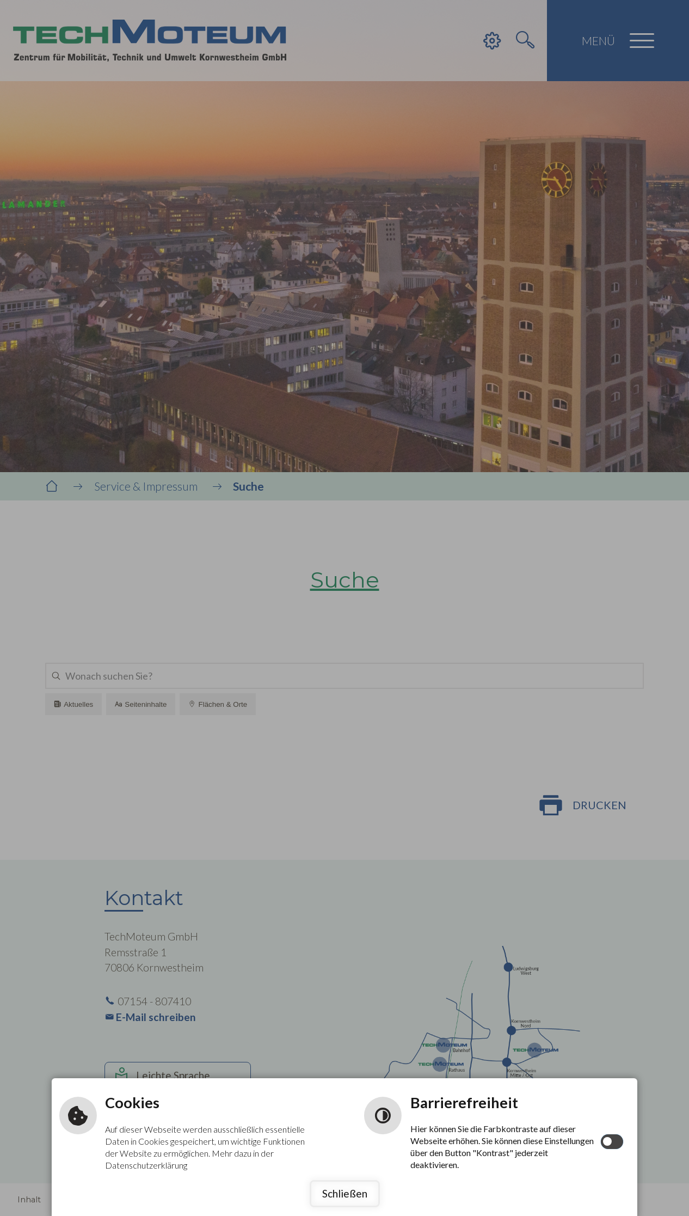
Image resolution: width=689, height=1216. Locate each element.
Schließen (344, 1193)
